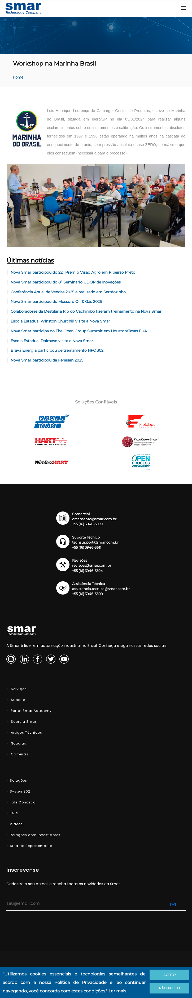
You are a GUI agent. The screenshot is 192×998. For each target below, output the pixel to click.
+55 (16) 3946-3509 (87, 594)
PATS (14, 813)
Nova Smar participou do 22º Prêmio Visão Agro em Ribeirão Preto (73, 272)
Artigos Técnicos (26, 732)
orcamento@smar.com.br (94, 519)
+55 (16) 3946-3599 (87, 524)
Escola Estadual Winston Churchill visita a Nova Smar (60, 321)
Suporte (17, 700)
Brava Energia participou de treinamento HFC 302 (57, 350)
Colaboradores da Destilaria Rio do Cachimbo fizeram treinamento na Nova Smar (86, 311)
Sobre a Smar (23, 721)
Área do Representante (31, 846)
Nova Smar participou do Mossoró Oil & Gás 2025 (56, 301)
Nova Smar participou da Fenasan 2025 (47, 360)
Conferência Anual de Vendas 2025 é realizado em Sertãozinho (68, 292)
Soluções (18, 780)
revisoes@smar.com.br (91, 565)
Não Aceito (169, 988)
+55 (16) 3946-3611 (86, 547)
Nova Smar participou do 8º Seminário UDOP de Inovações (66, 282)
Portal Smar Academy (31, 710)
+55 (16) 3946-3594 (87, 571)
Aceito (169, 974)
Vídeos (16, 824)
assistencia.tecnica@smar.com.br (101, 589)
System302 (20, 791)
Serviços (18, 689)
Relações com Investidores (35, 835)
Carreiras (19, 754)
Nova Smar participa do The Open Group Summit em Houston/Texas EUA (79, 331)
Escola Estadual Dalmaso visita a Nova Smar (52, 340)
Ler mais (117, 990)
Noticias (18, 743)
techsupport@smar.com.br (95, 542)
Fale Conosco (23, 802)
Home (18, 77)
